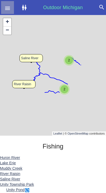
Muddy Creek (11, 168)
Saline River (30, 58)
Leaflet (57, 133)
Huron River (10, 157)
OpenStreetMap (78, 133)
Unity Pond (15, 190)
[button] (7, 7)
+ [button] (7, 22)
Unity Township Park (17, 184)
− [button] (7, 31)
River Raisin (22, 84)
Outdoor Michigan (63, 7)
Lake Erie (8, 163)
